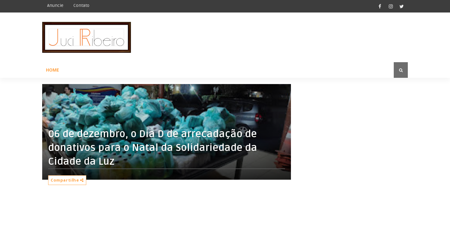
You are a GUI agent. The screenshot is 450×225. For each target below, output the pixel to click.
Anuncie (55, 5)
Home (52, 70)
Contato (81, 5)
